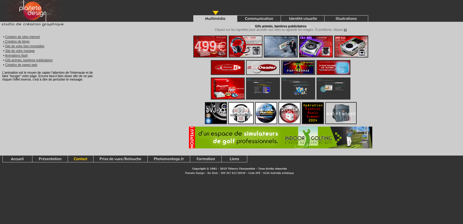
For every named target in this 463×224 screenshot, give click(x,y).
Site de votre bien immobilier (24, 46)
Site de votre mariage (20, 51)
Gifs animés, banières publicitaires (28, 60)
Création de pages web (21, 65)
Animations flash (16, 55)
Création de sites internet (22, 37)
